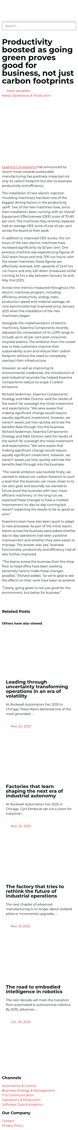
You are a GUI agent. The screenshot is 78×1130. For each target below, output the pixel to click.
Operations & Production (31, 95)
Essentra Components (19, 167)
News (6, 95)
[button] (39, 21)
